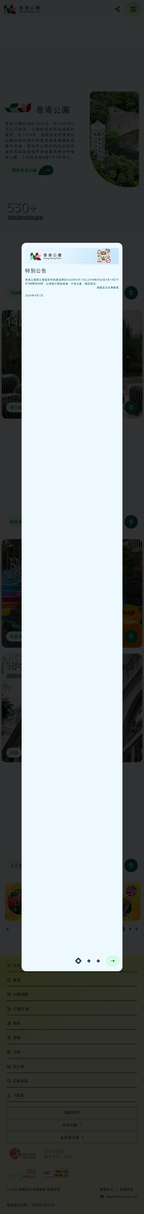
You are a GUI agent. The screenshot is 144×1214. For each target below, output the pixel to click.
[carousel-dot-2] (89, 961)
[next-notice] (112, 961)
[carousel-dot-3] (98, 961)
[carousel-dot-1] (78, 960)
